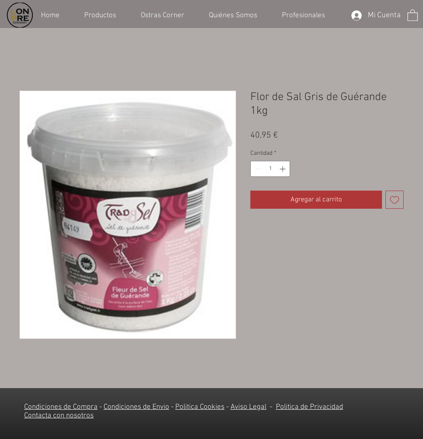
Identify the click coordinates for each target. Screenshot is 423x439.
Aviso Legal (248, 407)
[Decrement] (257, 168)
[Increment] (283, 168)
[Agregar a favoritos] (394, 200)
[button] (106, 15)
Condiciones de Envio (136, 407)
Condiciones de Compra (61, 407)
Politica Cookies (199, 407)
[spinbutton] (270, 168)
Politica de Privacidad (309, 407)
